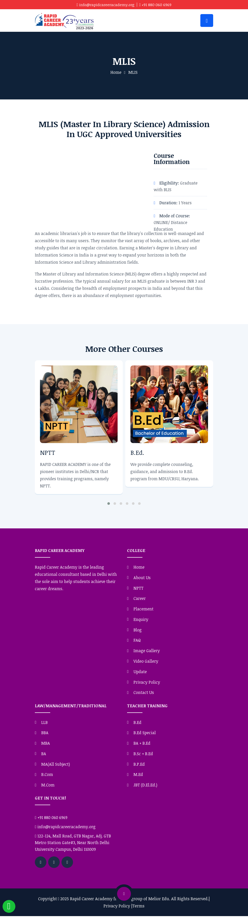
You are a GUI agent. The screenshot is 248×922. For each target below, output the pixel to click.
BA (43, 758)
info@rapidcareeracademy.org (107, 4)
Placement (143, 610)
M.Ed (138, 780)
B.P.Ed (139, 769)
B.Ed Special (144, 737)
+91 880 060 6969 (158, 4)
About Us (142, 578)
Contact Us (143, 696)
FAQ (137, 642)
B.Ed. (137, 453)
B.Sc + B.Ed (143, 758)
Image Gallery (146, 653)
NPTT (48, 453)
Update (140, 675)
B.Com (47, 780)
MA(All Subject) (55, 769)
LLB (44, 726)
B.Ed (137, 726)
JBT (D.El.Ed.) (145, 790)
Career (139, 600)
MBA (45, 747)
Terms (138, 912)
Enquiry (140, 621)
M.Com (48, 790)
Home (115, 73)
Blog (137, 632)
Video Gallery (145, 664)
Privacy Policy (146, 685)
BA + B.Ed (141, 747)
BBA (44, 737)
